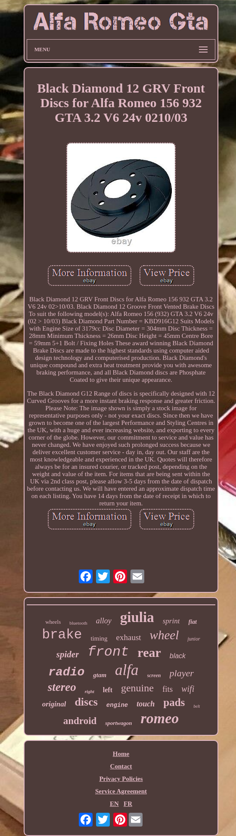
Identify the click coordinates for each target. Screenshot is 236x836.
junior (193, 639)
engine (117, 705)
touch (146, 704)
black (178, 656)
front (108, 652)
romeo (159, 718)
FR (128, 803)
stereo (62, 687)
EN (114, 803)
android (80, 720)
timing (98, 638)
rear (149, 652)
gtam (99, 675)
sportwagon (118, 723)
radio (66, 672)
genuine (137, 688)
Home (121, 753)
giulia (137, 617)
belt (196, 706)
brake (62, 634)
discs (86, 702)
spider (67, 654)
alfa (126, 670)
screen (154, 675)
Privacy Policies (121, 778)
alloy (104, 620)
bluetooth (78, 622)
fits (167, 689)
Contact (121, 766)
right (89, 691)
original (54, 704)
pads (174, 702)
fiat (192, 622)
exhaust (128, 637)
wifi (187, 689)
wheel (164, 635)
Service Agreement (121, 791)
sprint (171, 621)
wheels (53, 622)
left (107, 690)
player (182, 673)
